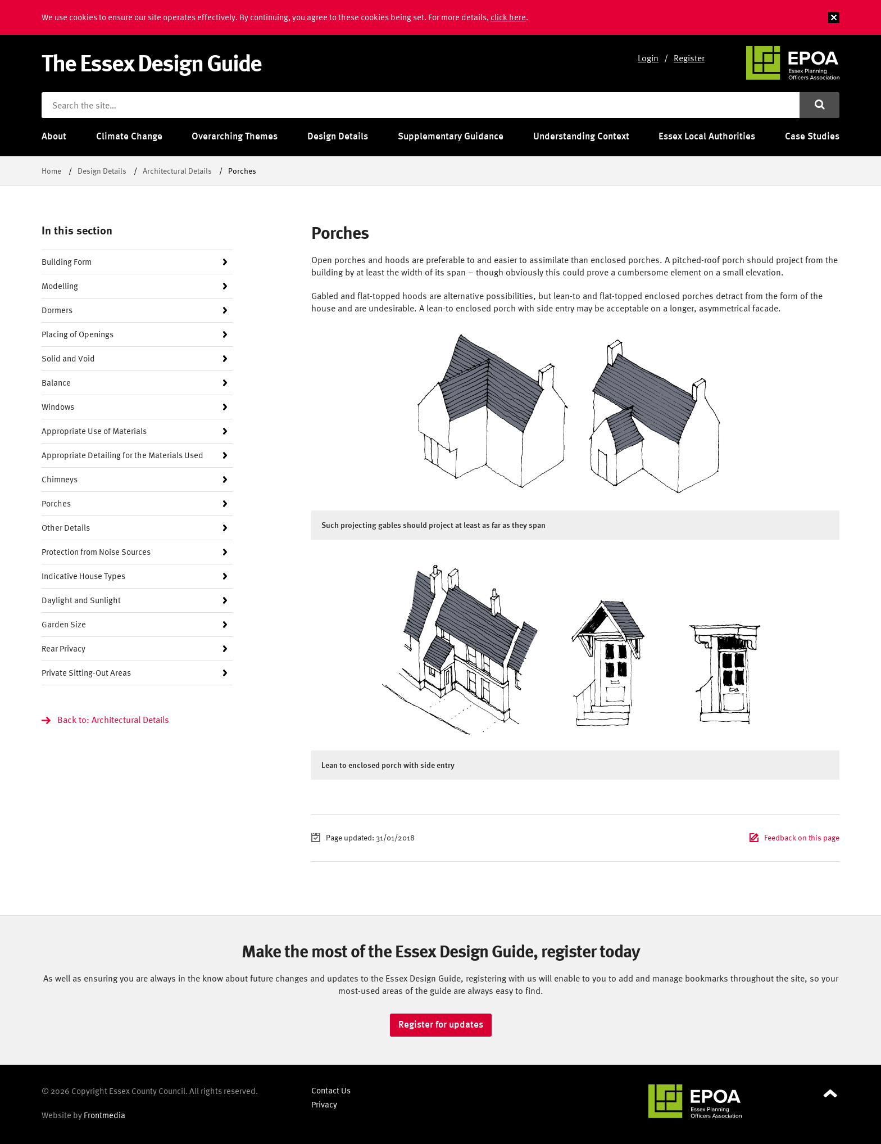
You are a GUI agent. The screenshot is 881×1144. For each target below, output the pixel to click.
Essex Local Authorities (707, 136)
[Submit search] (819, 105)
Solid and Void (68, 358)
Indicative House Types (83, 576)
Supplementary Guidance (450, 136)
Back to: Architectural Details (113, 720)
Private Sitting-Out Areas (86, 672)
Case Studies (812, 136)
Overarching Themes (235, 136)
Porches (56, 503)
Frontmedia (104, 1115)
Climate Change (129, 136)
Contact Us (331, 1090)
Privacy (324, 1104)
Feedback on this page (801, 837)
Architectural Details (177, 170)
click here (508, 17)
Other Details (66, 527)
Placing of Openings (77, 334)
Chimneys (60, 479)
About (54, 136)
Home (51, 170)
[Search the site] (421, 105)
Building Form (67, 261)
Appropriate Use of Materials (94, 431)
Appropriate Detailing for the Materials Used (122, 455)
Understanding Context (581, 136)
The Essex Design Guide (151, 62)
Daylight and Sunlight (81, 600)
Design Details (337, 136)
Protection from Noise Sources (96, 552)
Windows (58, 407)
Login (648, 58)
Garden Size (64, 624)
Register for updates (440, 1024)
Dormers (57, 310)
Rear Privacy (63, 648)
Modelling (60, 286)
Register (689, 58)
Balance (56, 382)
